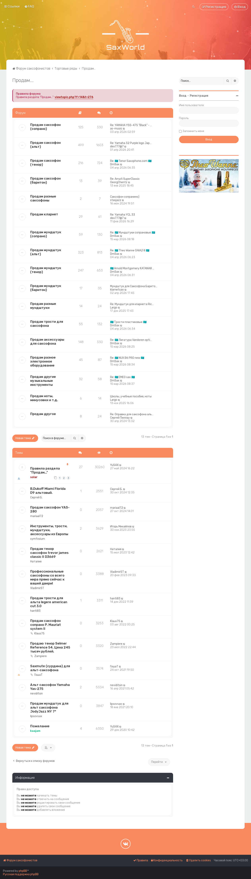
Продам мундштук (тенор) (45, 270)
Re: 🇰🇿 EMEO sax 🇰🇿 (122, 377)
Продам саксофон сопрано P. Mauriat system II (45, 625)
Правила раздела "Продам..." (45, 470)
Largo (113, 307)
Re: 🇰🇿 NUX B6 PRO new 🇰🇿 (127, 358)
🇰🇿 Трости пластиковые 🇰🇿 (128, 322)
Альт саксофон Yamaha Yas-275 (50, 687)
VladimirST (37, 588)
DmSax (114, 164)
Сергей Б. (36, 497)
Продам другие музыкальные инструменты (43, 381)
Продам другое (43, 414)
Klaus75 (39, 633)
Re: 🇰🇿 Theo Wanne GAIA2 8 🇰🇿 (129, 250)
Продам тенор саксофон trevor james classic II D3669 (49, 553)
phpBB (23, 871)
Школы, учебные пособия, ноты (131, 396)
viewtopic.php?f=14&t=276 (74, 97)
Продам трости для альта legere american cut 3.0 (48, 602)
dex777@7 (117, 146)
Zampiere (40, 656)
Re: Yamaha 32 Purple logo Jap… (130, 143)
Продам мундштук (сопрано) (45, 234)
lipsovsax (36, 716)
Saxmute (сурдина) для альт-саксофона (50, 668)
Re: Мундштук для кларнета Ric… (132, 304)
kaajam (35, 731)
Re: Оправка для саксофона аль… (131, 414)
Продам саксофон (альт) (45, 145)
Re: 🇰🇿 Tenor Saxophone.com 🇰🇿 (130, 161)
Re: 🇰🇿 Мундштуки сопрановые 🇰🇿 (132, 232)
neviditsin (36, 693)
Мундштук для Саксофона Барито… (133, 286)
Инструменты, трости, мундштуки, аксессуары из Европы (49, 530)
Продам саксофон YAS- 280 (50, 509)
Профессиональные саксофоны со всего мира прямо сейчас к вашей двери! (47, 577)
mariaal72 (36, 516)
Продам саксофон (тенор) (45, 162)
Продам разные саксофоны (43, 198)
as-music (116, 128)
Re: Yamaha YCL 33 (122, 214)
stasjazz (115, 200)
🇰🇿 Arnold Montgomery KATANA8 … (132, 268)
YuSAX (114, 465)
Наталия (36, 561)
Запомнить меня (193, 131)
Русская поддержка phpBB (21, 874)
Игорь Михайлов (121, 526)
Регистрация (199, 95)
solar (34, 477)
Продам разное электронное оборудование (43, 361)
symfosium (37, 539)
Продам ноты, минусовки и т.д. (44, 398)
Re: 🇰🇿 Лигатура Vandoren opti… (131, 340)
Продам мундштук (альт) (45, 252)
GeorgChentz (118, 182)
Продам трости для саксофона (46, 324)
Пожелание (39, 726)
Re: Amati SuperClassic (125, 179)
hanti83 (35, 611)
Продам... (23, 80)
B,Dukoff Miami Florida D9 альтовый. (48, 491)
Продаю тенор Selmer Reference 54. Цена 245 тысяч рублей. (50, 647)
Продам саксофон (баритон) (45, 180)
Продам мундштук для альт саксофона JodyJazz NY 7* (49, 707)
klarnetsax (117, 289)
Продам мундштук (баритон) (45, 288)
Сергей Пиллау (120, 417)
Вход (182, 95)
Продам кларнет (44, 214)
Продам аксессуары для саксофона (47, 341)
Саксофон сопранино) (124, 196)
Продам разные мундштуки (43, 306)
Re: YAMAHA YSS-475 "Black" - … (131, 125)
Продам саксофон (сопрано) (45, 127)
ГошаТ (38, 675)
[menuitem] (29, 6)
